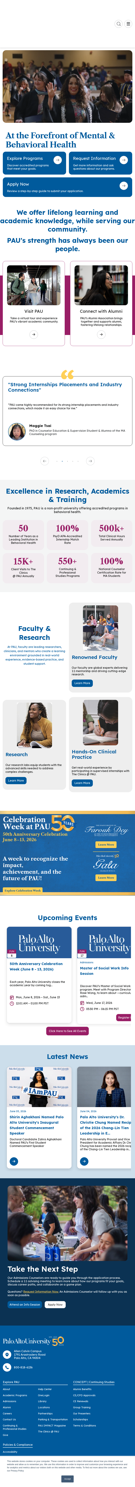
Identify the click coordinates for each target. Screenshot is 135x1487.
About (6, 1355)
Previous (44, 427)
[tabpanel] (67, 377)
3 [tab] (67, 427)
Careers (7, 1379)
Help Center (45, 1355)
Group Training (82, 1373)
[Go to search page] (119, 7)
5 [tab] (78, 427)
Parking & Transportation (53, 1385)
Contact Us (9, 1385)
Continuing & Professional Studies (14, 1393)
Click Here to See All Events (67, 997)
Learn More (82, 649)
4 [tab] (73, 427)
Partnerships (45, 1379)
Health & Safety (12, 1448)
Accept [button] (67, 1479)
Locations (44, 1373)
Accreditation (11, 1423)
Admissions (9, 1367)
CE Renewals (80, 1367)
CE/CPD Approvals (84, 1361)
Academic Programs (15, 1361)
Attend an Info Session (24, 1270)
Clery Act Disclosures (15, 1435)
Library (42, 1367)
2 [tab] (62, 427)
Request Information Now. (41, 1257)
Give (5, 1401)
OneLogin (43, 1361)
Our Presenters (81, 1379)
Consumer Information (16, 1441)
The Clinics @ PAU (48, 1397)
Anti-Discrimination (14, 1429)
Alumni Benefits (82, 1355)
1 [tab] (57, 427)
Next (90, 427)
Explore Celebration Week (23, 856)
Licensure (8, 1454)
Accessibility (10, 1417)
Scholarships (80, 1385)
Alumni (7, 1373)
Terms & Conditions (84, 1391)
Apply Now (55, 1270)
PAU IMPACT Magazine (52, 1391)
